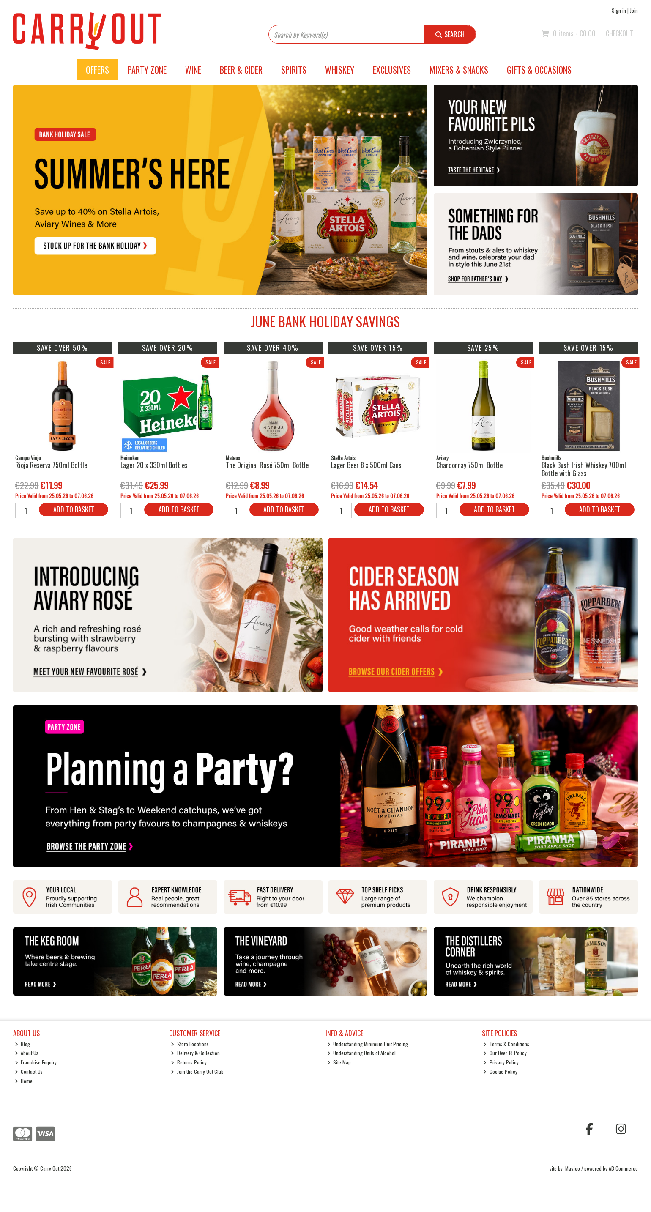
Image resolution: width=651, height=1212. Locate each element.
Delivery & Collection (195, 1052)
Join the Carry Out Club (197, 1071)
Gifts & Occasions (539, 69)
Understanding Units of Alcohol (361, 1052)
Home (24, 1080)
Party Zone (147, 69)
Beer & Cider (241, 69)
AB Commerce (623, 1168)
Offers (97, 69)
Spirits (293, 69)
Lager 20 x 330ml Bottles (154, 465)
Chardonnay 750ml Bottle (469, 465)
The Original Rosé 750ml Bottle (267, 465)
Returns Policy (189, 1062)
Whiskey (339, 69)
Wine (193, 69)
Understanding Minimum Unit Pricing (367, 1044)
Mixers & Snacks (458, 69)
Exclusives (392, 69)
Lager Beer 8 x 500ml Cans (366, 465)
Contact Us (29, 1071)
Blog (22, 1044)
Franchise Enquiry (36, 1062)
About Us (27, 1052)
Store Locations (190, 1044)
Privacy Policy (501, 1062)
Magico (572, 1168)
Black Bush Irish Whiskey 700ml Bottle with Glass (584, 469)
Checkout (619, 33)
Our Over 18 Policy (505, 1052)
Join (634, 10)
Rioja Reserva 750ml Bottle (51, 465)
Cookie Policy (500, 1071)
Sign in (619, 10)
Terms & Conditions (506, 1044)
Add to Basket (73, 509)
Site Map (339, 1062)
